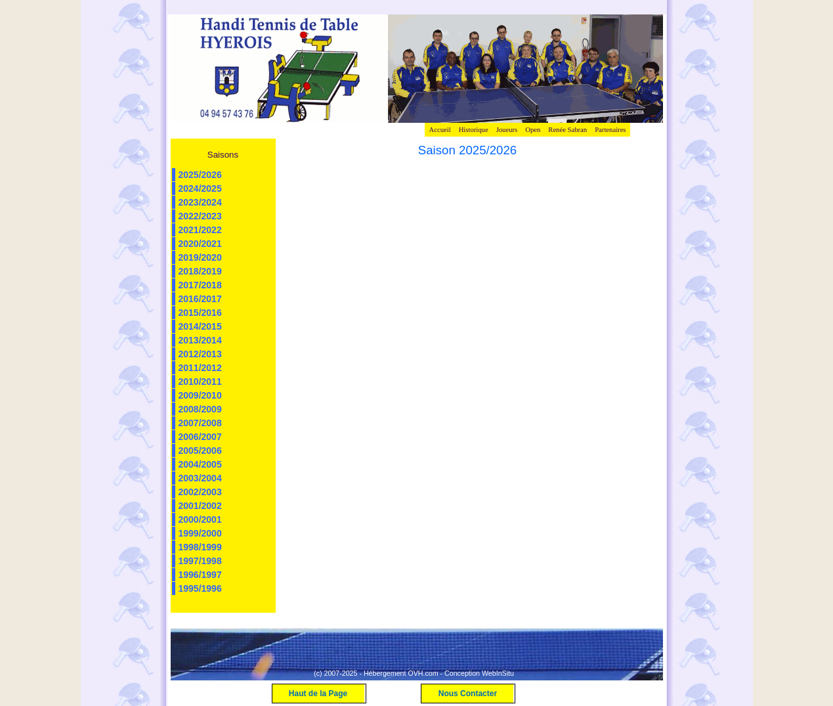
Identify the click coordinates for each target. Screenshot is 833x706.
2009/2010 (200, 395)
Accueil (439, 129)
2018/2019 (200, 271)
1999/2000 (200, 533)
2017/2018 (200, 285)
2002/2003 (200, 492)
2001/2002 (200, 505)
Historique (473, 129)
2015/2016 (200, 312)
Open (532, 129)
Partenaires (610, 129)
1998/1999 (200, 547)
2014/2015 (200, 326)
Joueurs (507, 129)
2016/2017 (200, 299)
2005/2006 (200, 450)
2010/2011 (200, 381)
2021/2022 (200, 230)
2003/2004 (200, 478)
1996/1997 (200, 574)
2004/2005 (200, 464)
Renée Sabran (567, 129)
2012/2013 (200, 354)
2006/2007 (200, 436)
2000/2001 (200, 519)
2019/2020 (200, 257)
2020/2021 (200, 243)
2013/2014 (200, 340)
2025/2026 (200, 174)
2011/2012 (200, 368)
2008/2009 (200, 409)
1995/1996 (200, 588)
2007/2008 (200, 423)
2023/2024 (200, 202)
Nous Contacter (467, 693)
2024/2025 (200, 188)
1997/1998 (200, 561)
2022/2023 (200, 216)
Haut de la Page (318, 693)
